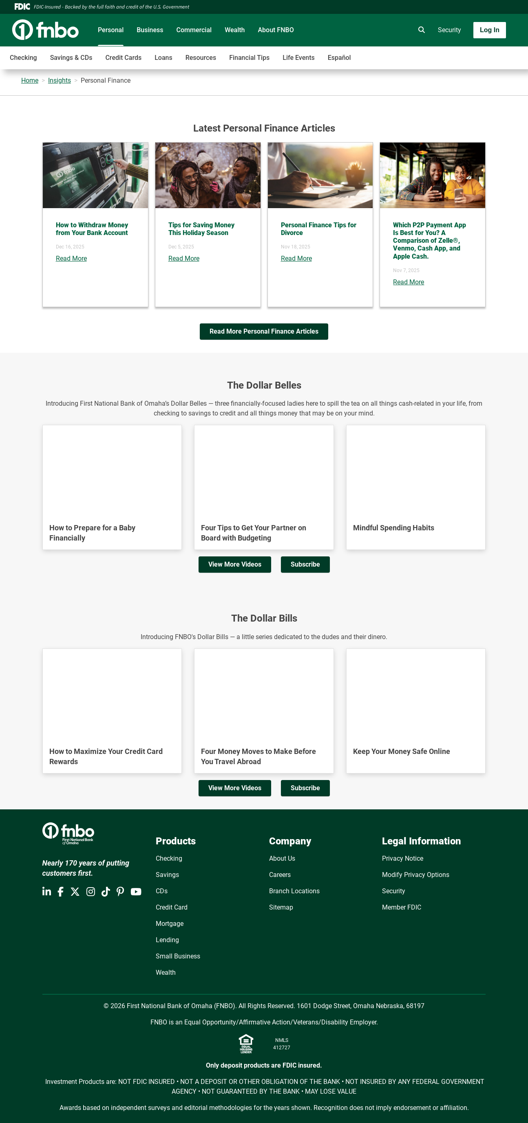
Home (29, 80)
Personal (111, 30)
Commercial (194, 30)
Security (449, 30)
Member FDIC (401, 907)
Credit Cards (123, 58)
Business (150, 30)
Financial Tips (249, 58)
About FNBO (276, 30)
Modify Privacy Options (415, 875)
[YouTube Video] (112, 464)
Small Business (178, 956)
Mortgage (169, 923)
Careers (280, 875)
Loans (163, 58)
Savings (167, 875)
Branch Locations (294, 891)
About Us (282, 858)
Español (339, 58)
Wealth (235, 30)
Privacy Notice (402, 858)
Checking (23, 58)
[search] (420, 30)
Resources (201, 58)
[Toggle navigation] (463, 53)
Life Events (298, 58)
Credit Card (172, 907)
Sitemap (281, 907)
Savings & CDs (71, 58)
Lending (167, 940)
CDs (162, 891)
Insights (59, 80)
